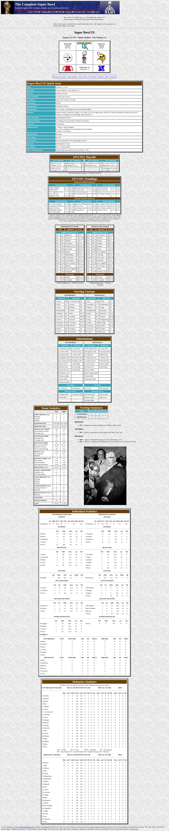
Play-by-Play (83, 77)
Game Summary (72, 77)
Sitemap (90, 12)
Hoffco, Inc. (11, 827)
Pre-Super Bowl (80, 12)
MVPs (36, 12)
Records (53, 12)
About (97, 12)
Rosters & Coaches (60, 77)
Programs (68, 12)
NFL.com (135, 829)
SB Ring (101, 77)
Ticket (107, 77)
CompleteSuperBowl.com (26, 827)
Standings (44, 12)
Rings (61, 12)
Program (112, 77)
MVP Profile (92, 77)
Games (30, 12)
